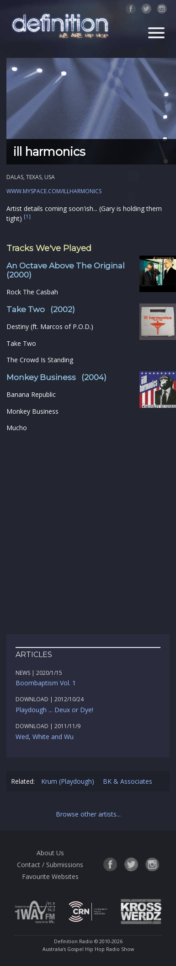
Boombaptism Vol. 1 (46, 682)
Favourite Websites (50, 876)
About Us (50, 852)
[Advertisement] (88, 534)
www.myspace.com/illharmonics (53, 191)
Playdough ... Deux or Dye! (54, 709)
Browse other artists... (88, 814)
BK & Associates (127, 781)
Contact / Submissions (50, 864)
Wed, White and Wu (45, 736)
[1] (27, 216)
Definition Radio (73, 941)
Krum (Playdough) (67, 781)
